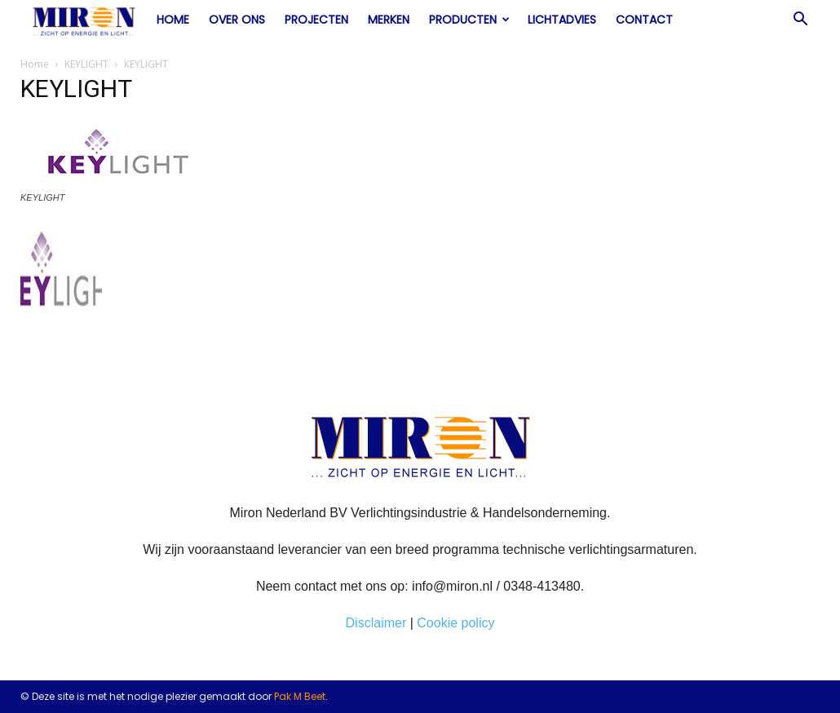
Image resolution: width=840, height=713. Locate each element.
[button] (800, 20)
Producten (469, 19)
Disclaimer (376, 623)
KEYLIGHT (86, 64)
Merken (388, 19)
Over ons (237, 19)
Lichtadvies (562, 19)
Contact (644, 19)
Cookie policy (455, 623)
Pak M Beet (299, 696)
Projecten (316, 19)
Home (173, 19)
